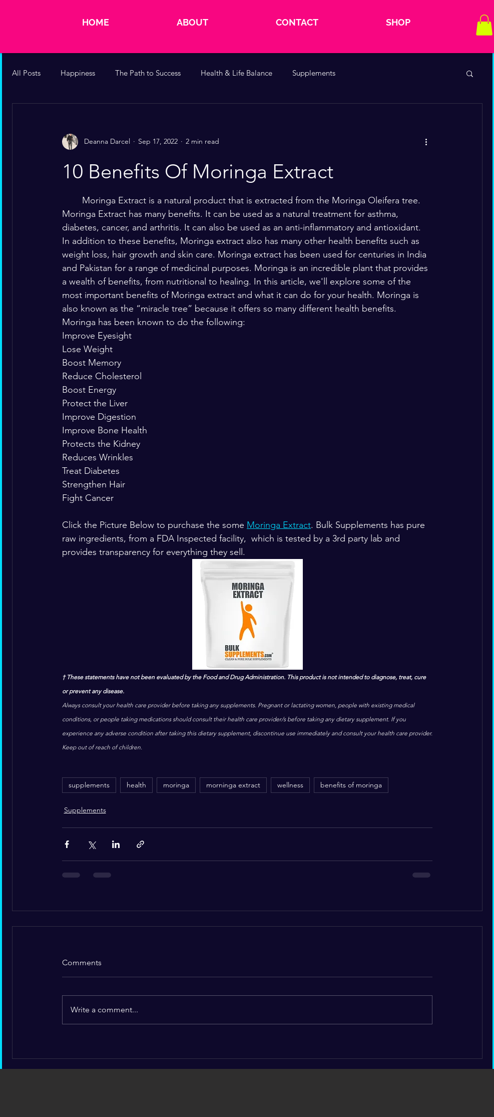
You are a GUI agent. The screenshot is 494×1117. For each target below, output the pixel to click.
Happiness (78, 73)
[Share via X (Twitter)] (91, 844)
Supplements (313, 73)
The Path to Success (148, 73)
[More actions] (426, 142)
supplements (89, 784)
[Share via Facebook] (67, 844)
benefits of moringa (351, 784)
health (136, 784)
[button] (484, 25)
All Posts (26, 73)
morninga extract (233, 784)
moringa (176, 784)
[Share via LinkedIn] (116, 844)
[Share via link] (140, 844)
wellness (290, 784)
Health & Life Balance (236, 73)
